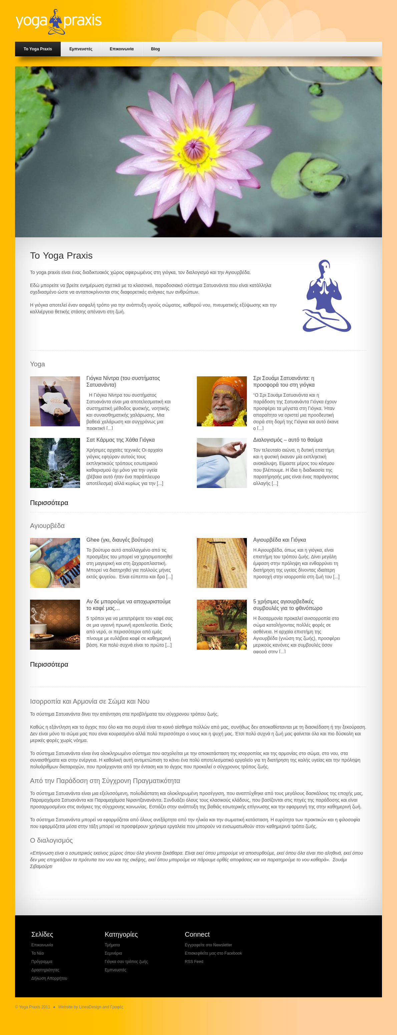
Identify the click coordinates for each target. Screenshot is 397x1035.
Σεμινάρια (113, 953)
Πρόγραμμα (41, 961)
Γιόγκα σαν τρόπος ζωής (126, 961)
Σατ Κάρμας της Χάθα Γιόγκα (120, 440)
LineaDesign (90, 1007)
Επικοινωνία (122, 49)
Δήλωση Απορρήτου (49, 978)
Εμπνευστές (80, 49)
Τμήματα (112, 945)
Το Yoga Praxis (38, 49)
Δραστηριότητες (45, 970)
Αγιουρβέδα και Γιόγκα (279, 540)
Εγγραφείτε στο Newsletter (208, 945)
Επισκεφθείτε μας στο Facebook (213, 953)
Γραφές (116, 1007)
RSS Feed (194, 961)
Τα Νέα (37, 953)
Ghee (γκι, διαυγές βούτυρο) (119, 540)
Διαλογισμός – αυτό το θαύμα (288, 440)
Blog (155, 49)
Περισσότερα (49, 502)
